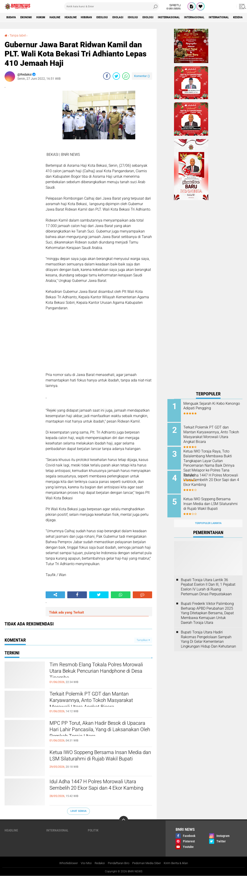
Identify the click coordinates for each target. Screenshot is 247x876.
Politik (93, 830)
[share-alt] (55, 594)
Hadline (62, 17)
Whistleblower (64, 863)
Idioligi (148, 17)
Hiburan (97, 17)
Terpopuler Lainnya (208, 518)
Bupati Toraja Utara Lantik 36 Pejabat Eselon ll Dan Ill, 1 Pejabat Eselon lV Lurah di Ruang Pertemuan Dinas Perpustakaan (208, 581)
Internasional (216, 17)
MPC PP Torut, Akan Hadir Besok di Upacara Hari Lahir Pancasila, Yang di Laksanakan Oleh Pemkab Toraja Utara (99, 731)
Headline (79, 17)
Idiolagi (132, 17)
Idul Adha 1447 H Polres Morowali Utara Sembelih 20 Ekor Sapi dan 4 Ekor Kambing (100, 789)
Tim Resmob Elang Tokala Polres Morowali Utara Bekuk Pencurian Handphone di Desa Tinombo (92, 673)
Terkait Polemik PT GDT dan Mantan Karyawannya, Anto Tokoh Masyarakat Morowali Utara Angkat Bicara (98, 702)
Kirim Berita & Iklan (179, 863)
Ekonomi (29, 17)
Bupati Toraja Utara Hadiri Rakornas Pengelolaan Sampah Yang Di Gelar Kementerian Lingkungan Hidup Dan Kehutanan (208, 634)
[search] (111, 6)
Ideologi (115, 17)
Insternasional (188, 17)
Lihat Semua (78, 811)
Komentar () (142, 76)
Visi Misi (82, 863)
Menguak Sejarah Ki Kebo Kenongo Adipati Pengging (211, 405)
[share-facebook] (106, 76)
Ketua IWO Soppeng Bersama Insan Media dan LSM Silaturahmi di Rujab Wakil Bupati (95, 760)
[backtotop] (123, 820)
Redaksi (96, 863)
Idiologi (165, 17)
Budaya (12, 17)
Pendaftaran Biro (117, 863)
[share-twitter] (116, 76)
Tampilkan (143, 639)
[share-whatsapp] (126, 76)
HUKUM (45, 17)
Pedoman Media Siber (148, 863)
